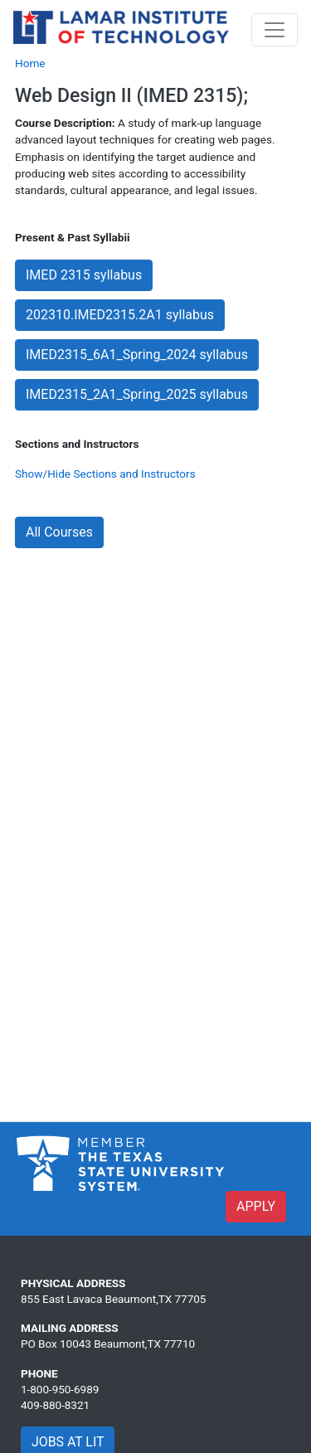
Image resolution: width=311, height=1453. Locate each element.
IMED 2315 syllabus (84, 275)
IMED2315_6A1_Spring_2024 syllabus (137, 354)
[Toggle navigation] (274, 29)
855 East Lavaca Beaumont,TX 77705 (113, 1298)
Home (30, 63)
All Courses (59, 532)
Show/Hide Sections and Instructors (105, 473)
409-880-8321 (55, 1405)
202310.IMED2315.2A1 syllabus (120, 315)
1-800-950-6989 (60, 1389)
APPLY (255, 1206)
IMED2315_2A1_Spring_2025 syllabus (137, 394)
